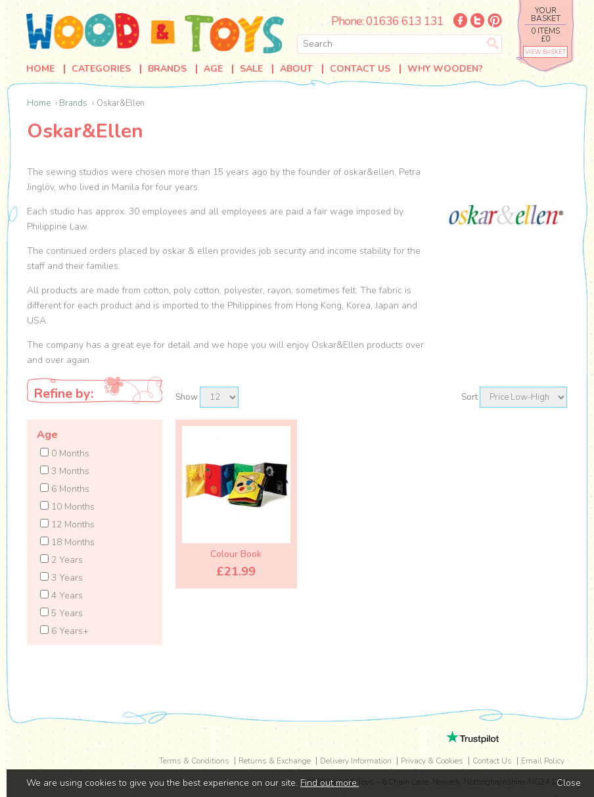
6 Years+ (64, 631)
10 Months (67, 506)
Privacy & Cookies (432, 761)
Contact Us (360, 69)
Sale (251, 69)
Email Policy (542, 761)
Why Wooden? (445, 69)
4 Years (61, 595)
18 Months (67, 542)
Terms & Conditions (194, 761)
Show (186, 397)
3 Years (61, 577)
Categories (101, 69)
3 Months (64, 471)
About (296, 69)
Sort (469, 397)
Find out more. (329, 783)
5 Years (61, 613)
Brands (167, 69)
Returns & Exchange (275, 761)
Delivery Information (356, 761)
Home (40, 69)
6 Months (64, 489)
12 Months (67, 524)
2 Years (61, 560)
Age (213, 69)
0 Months (64, 453)
